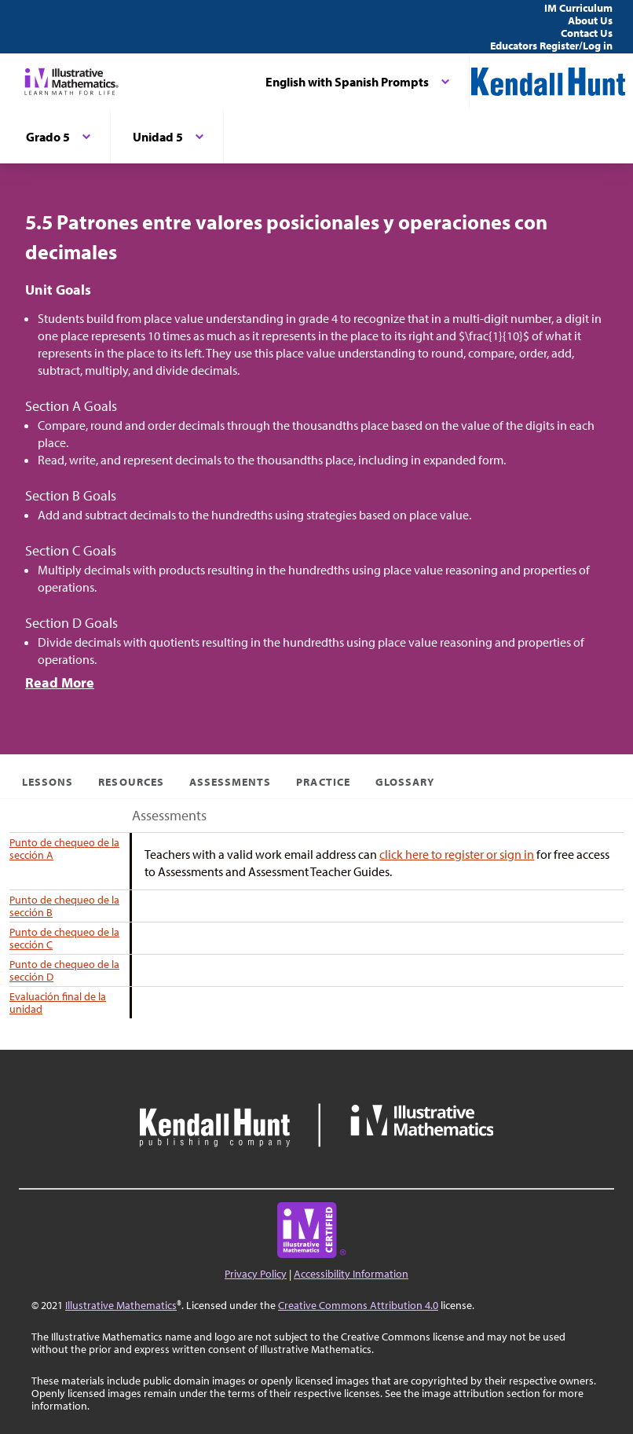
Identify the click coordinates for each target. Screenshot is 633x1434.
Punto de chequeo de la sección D (64, 970)
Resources (130, 782)
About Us (590, 20)
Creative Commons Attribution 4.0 (358, 1305)
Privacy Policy (256, 1274)
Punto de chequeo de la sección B (64, 906)
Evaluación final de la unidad (57, 1002)
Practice (322, 782)
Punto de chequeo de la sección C (64, 938)
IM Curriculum (578, 8)
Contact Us (587, 33)
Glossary (404, 782)
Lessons (47, 782)
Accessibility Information (351, 1274)
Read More (59, 682)
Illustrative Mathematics (121, 1305)
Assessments (230, 782)
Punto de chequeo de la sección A (64, 848)
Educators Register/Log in (551, 45)
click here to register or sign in (456, 854)
